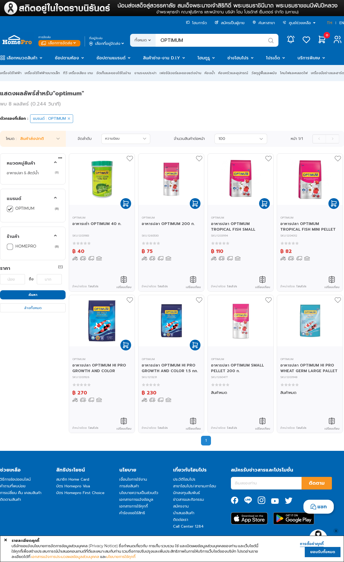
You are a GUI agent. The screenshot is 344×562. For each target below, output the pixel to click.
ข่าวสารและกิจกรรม (188, 499)
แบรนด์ (14, 198)
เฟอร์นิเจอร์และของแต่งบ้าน (180, 72)
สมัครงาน (181, 506)
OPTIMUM (24, 208)
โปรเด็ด (273, 58)
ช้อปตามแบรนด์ (111, 58)
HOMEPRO (25, 246)
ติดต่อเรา (180, 520)
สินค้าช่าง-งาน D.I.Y (161, 58)
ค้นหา (32, 294)
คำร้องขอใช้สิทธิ (132, 513)
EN (341, 23)
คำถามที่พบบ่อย (13, 486)
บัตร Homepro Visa (73, 486)
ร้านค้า (13, 236)
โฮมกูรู (204, 58)
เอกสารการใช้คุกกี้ (133, 506)
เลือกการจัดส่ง (59, 43)
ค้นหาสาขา (263, 23)
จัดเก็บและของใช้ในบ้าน (113, 72)
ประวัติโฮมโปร (184, 479)
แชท (322, 506)
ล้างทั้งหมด (33, 307)
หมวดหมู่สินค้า (21, 163)
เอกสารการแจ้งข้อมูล (136, 499)
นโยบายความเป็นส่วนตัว (138, 493)
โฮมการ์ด (196, 23)
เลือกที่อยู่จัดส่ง (107, 43)
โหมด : (11, 139)
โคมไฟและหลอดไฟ (294, 72)
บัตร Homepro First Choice (80, 493)
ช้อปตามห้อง (67, 58)
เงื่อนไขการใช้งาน (133, 479)
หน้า (297, 139)
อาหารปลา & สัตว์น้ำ (23, 173)
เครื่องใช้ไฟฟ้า (11, 72)
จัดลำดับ (85, 139)
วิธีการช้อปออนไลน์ (15, 479)
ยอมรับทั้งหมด (322, 552)
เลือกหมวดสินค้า (22, 58)
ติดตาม (317, 483)
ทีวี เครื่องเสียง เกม (78, 72)
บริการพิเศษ (309, 58)
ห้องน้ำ (210, 72)
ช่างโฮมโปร (238, 58)
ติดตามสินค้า (10, 499)
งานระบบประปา (145, 72)
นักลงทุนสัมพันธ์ (186, 493)
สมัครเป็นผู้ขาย (230, 23)
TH (329, 23)
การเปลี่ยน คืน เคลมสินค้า (20, 493)
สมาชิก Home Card (72, 479)
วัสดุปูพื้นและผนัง (264, 72)
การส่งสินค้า (129, 486)
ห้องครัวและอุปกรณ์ (233, 72)
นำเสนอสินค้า (183, 513)
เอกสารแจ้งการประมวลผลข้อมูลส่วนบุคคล (65, 556)
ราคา (5, 268)
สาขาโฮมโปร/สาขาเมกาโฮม (194, 486)
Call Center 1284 (188, 526)
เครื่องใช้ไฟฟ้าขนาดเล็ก (42, 72)
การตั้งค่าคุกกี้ (312, 544)
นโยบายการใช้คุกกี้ (120, 556)
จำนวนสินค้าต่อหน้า (189, 139)
